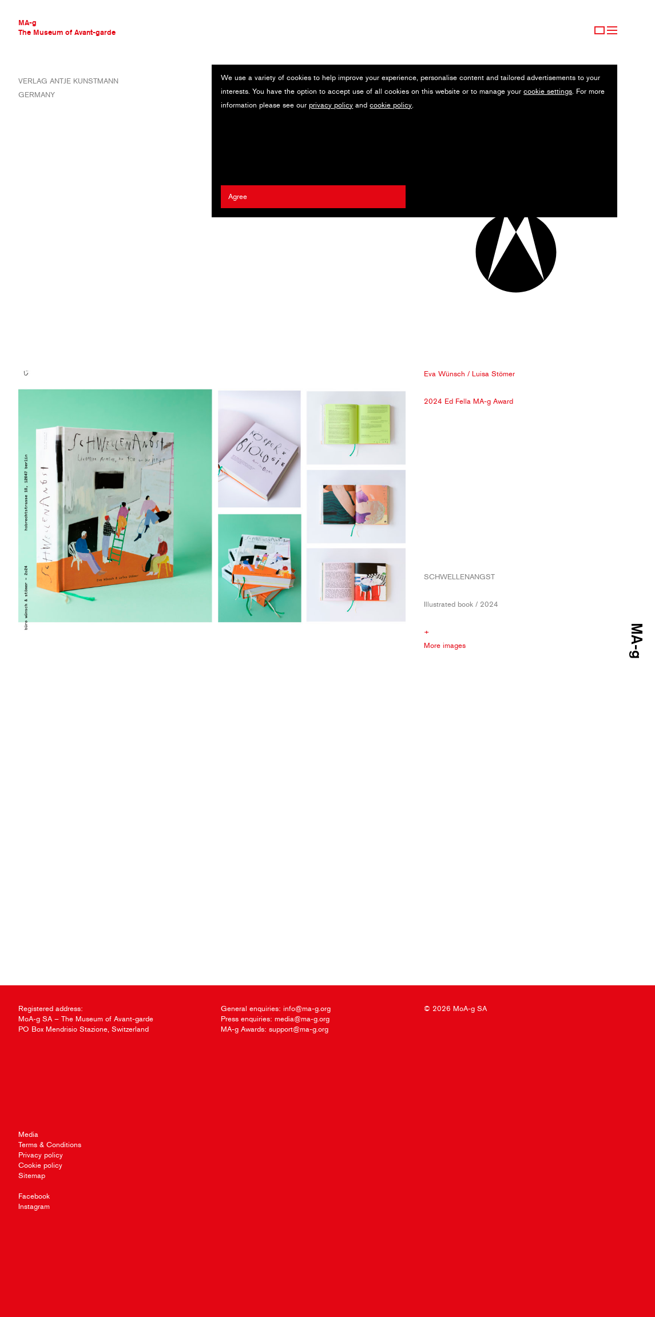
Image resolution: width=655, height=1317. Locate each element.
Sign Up (599, 30)
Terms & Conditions (49, 1144)
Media (28, 1134)
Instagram (34, 1206)
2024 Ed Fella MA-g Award (468, 401)
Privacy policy (40, 1155)
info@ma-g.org (307, 1008)
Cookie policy (40, 1165)
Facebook (34, 1196)
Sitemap (31, 1175)
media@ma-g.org (302, 1018)
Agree (237, 196)
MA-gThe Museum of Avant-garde (67, 27)
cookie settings (547, 91)
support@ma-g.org (298, 1029)
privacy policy (331, 105)
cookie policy (391, 105)
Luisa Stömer (493, 373)
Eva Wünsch (444, 373)
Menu (612, 30)
